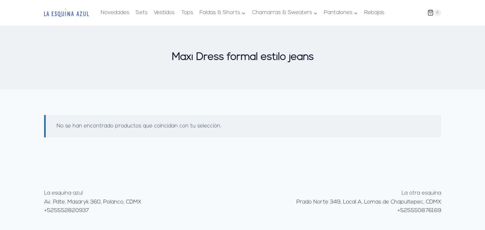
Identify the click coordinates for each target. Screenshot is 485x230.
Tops (187, 12)
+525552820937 (66, 210)
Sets (141, 12)
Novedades (115, 12)
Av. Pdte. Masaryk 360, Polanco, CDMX (92, 202)
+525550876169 (419, 210)
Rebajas (374, 12)
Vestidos (164, 12)
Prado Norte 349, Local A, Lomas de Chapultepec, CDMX (368, 202)
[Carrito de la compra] (434, 12)
